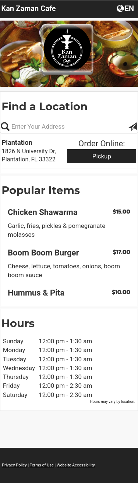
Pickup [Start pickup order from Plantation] (101, 156)
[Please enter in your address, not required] (69, 126)
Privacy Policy (14, 465)
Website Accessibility (76, 465)
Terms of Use (42, 465)
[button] (126, 8)
